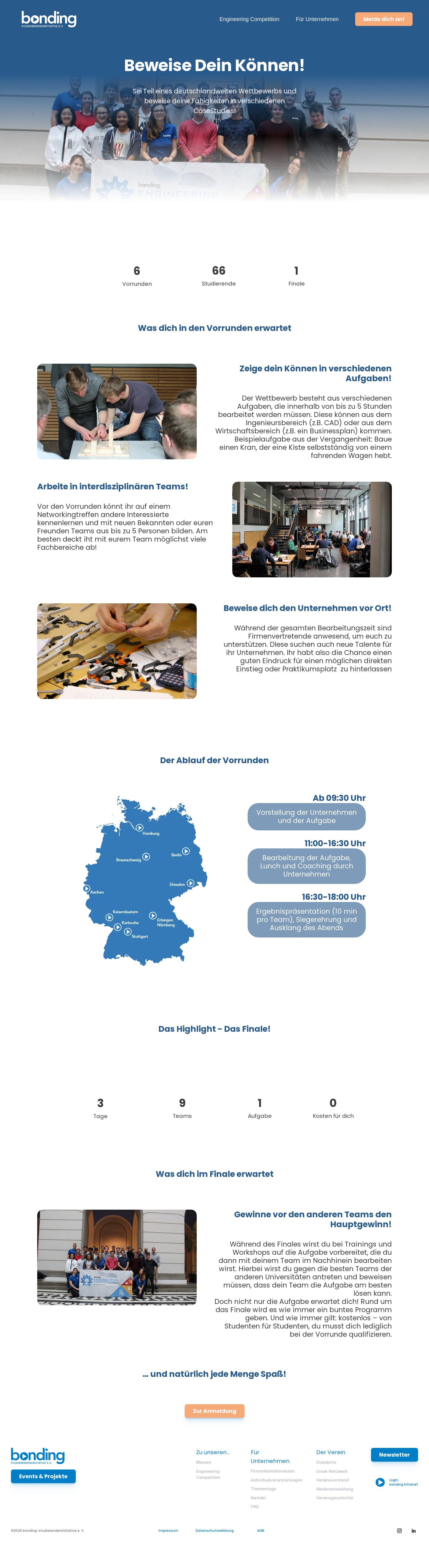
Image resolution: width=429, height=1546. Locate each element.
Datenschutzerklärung (215, 1530)
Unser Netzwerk (331, 1471)
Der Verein (330, 1452)
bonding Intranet (403, 1484)
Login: (394, 1480)
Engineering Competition (249, 19)
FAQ (255, 1506)
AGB (260, 1530)
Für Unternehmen (317, 19)
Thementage (263, 1488)
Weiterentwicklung (334, 1489)
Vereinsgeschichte (334, 1497)
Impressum (168, 1530)
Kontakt (258, 1497)
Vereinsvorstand (332, 1480)
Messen (203, 1462)
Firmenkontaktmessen (273, 1471)
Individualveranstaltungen (277, 1480)
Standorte (326, 1462)
